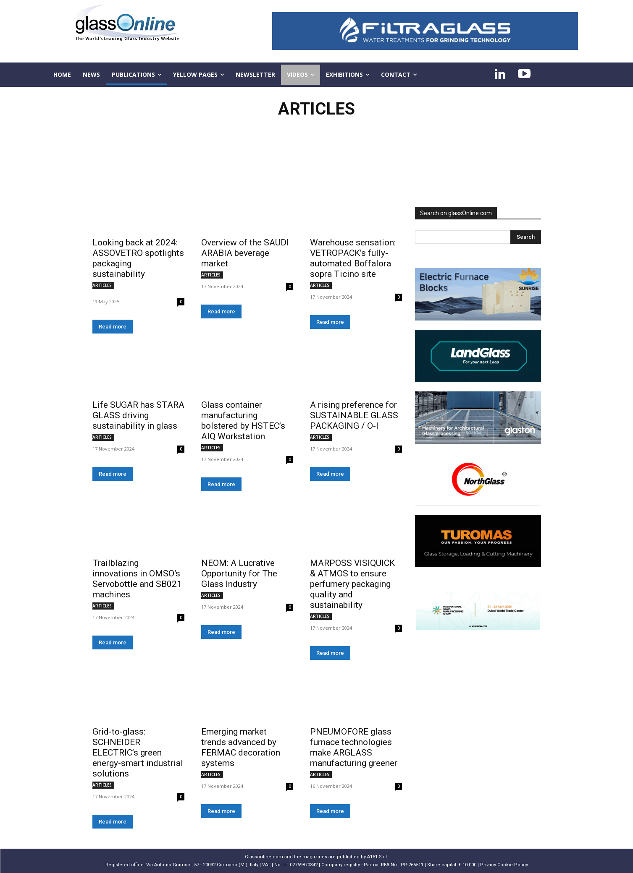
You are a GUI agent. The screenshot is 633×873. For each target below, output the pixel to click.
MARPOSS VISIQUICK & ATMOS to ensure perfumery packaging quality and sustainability (352, 584)
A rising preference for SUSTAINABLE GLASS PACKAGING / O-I (354, 415)
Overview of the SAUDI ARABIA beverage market (245, 252)
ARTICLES (102, 285)
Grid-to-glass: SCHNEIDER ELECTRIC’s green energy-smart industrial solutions (137, 753)
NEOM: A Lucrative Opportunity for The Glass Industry (239, 573)
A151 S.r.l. (377, 857)
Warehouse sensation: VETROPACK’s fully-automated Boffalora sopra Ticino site (353, 258)
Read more (112, 326)
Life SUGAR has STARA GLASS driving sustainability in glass (138, 415)
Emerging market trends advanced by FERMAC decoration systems (240, 747)
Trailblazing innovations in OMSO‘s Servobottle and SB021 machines (137, 578)
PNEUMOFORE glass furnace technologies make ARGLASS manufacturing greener (353, 747)
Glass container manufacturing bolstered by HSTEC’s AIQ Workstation (243, 420)
